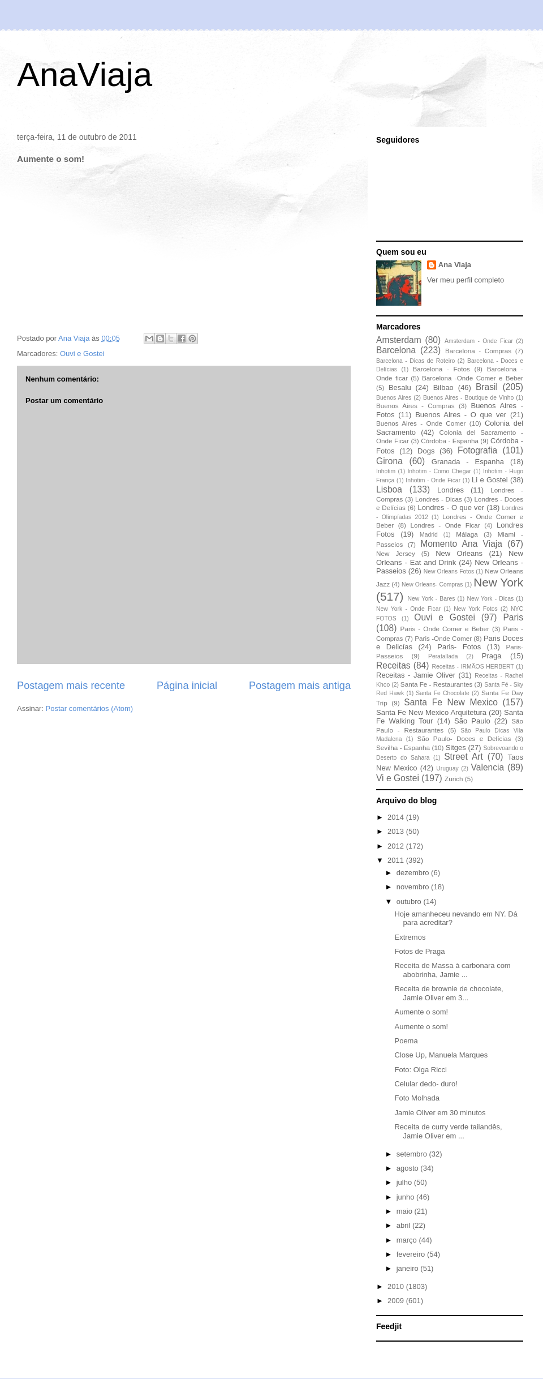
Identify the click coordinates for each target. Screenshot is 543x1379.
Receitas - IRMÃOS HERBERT (473, 666)
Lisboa (389, 489)
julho (405, 1182)
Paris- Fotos (459, 647)
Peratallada (443, 656)
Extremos (409, 937)
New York (498, 582)
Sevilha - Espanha (403, 747)
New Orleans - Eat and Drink (449, 558)
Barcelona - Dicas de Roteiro (415, 361)
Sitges (456, 747)
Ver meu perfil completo (466, 280)
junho (406, 1197)
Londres (450, 490)
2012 (396, 846)
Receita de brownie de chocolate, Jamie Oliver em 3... (448, 993)
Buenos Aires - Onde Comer (421, 423)
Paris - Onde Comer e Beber (444, 628)
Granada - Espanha (468, 461)
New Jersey (395, 553)
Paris (513, 617)
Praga (492, 656)
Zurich (454, 778)
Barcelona (396, 350)
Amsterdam (398, 340)
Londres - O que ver (451, 507)
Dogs (425, 451)
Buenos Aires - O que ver (460, 414)
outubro (410, 901)
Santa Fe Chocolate (442, 693)
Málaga (466, 534)
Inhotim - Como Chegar (439, 471)
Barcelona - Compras (478, 350)
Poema (405, 1041)
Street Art (463, 756)
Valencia (488, 767)
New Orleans (459, 553)
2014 (396, 817)
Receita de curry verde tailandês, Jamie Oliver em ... (448, 1131)
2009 (396, 1300)
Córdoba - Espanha (450, 440)
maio (406, 1211)
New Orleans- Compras (432, 584)
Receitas (393, 665)
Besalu (400, 387)
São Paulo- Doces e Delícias (464, 738)
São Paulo (472, 721)
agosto (409, 1168)
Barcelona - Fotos (441, 368)
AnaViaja (84, 74)
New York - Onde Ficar (408, 609)
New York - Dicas (490, 599)
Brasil (487, 387)
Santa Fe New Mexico (451, 702)
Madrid (429, 535)
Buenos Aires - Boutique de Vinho (468, 398)
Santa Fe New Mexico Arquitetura (431, 712)
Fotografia (477, 450)
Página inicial (187, 685)
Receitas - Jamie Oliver (415, 675)
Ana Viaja (454, 264)
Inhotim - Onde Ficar (433, 480)
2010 (396, 1286)
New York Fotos (476, 609)
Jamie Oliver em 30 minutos (439, 1112)
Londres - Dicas (438, 499)
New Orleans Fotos (449, 571)
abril (404, 1225)
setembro (413, 1154)
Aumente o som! (421, 1012)
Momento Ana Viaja (461, 544)
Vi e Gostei (397, 778)
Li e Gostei (490, 480)
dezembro (414, 872)
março (408, 1240)
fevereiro (412, 1254)
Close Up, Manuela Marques (441, 1055)
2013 (396, 831)
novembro (414, 887)
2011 (396, 860)
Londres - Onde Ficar (445, 525)
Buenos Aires (393, 398)
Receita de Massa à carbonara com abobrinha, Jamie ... (452, 970)
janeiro (409, 1268)
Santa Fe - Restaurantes (436, 684)
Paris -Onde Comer (443, 638)
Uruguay (447, 768)
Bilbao (443, 387)
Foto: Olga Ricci (420, 1069)
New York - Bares (431, 599)
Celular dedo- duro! (425, 1084)
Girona (389, 461)
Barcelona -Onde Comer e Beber (472, 378)
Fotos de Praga (419, 951)
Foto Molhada (416, 1098)
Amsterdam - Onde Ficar (479, 341)
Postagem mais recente (71, 685)
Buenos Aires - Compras (415, 405)
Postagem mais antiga (300, 685)
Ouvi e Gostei (82, 353)
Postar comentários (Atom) (89, 708)
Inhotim (385, 471)
